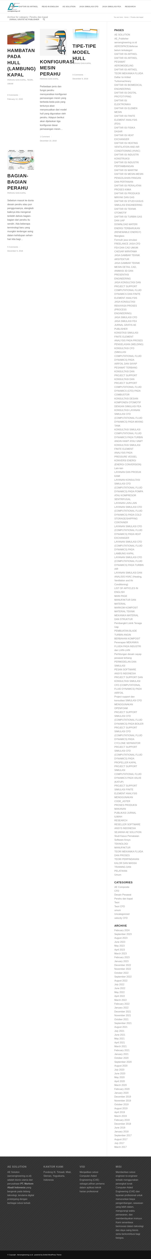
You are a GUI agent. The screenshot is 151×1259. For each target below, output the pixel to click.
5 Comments (12, 247)
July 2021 (119, 1031)
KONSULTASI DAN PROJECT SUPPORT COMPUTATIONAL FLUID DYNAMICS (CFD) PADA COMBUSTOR (128, 387)
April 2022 (119, 996)
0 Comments (12, 95)
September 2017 (123, 1135)
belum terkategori (123, 50)
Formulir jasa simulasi (125, 240)
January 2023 (121, 961)
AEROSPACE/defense (126, 46)
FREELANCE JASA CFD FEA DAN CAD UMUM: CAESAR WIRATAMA (127, 247)
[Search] (44, 19)
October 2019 (121, 1104)
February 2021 (122, 1050)
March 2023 (120, 953)
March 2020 (120, 1085)
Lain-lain (118, 468)
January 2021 (121, 1054)
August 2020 (121, 1065)
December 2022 (122, 965)
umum (10, 84)
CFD (116, 891)
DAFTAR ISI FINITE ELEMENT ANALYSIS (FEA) (125, 120)
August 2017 (121, 1139)
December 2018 (122, 1124)
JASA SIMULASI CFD (125, 317)
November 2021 (122, 1015)
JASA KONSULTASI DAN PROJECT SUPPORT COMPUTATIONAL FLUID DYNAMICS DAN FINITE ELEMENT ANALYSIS (128, 290)
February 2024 (122, 930)
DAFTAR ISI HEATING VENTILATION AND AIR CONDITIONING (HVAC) (127, 147)
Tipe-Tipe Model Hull (84, 52)
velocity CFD (121, 918)
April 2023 (119, 949)
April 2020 (119, 1081)
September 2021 (123, 1023)
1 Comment (45, 137)
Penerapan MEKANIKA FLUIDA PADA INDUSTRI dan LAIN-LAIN (127, 646)
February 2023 (122, 957)
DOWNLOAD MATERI (126, 224)
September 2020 (123, 1062)
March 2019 (120, 1116)
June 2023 (119, 942)
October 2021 (121, 1019)
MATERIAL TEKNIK (124, 611)
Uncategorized (121, 914)
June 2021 (119, 1035)
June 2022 (119, 988)
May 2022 (119, 992)
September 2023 (123, 934)
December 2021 (122, 1011)
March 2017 (120, 1147)
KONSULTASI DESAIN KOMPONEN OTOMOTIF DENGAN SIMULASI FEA (127, 402)
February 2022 (122, 1004)
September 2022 (123, 976)
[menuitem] (12, 6)
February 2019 (122, 1120)
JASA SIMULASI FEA (125, 321)
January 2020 (121, 1093)
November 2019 (122, 1100)
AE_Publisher (121, 38)
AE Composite (121, 887)
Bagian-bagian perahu (17, 182)
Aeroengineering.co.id (25, 1255)
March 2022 (120, 1000)
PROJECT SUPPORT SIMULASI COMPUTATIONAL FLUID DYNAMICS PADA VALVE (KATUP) (128, 774)
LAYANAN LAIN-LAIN (125, 503)
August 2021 (121, 1027)
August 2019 (121, 1108)
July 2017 (119, 1143)
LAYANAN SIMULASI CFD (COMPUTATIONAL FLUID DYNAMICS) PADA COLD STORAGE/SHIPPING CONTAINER (128, 515)
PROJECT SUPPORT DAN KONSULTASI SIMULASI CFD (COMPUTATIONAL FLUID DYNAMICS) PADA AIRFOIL (128, 685)
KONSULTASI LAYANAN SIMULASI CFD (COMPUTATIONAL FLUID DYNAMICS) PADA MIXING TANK (128, 418)
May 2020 (119, 1077)
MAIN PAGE (120, 596)
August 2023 (121, 938)
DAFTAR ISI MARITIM (126, 170)
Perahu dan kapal (16, 80)
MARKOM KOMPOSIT (126, 607)
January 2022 (121, 1007)
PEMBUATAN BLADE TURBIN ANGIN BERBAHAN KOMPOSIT (127, 635)
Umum (117, 875)
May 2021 (119, 1038)
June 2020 (119, 1073)
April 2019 (119, 1112)
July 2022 (119, 984)
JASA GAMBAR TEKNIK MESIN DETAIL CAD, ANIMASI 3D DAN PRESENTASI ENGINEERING (127, 271)
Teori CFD (119, 906)
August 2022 (121, 980)
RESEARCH (120, 820)
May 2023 (119, 946)
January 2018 (121, 1131)
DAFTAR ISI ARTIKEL (125, 54)
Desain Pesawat (122, 894)
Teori (30, 80)
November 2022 (122, 969)
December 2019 (122, 1096)
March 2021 (120, 1046)
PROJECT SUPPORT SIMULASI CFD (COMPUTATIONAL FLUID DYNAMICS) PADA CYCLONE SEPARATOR (128, 735)
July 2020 (119, 1069)
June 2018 (119, 1127)
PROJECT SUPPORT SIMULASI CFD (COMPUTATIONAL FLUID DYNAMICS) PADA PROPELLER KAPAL (128, 755)
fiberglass (119, 236)
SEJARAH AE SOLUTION (127, 832)
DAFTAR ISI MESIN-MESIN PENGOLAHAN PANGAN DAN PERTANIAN (128, 178)
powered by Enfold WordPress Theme (47, 1255)
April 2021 (119, 1042)
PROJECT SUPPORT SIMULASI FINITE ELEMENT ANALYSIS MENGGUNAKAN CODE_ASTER (125, 793)
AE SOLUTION (122, 34)
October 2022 (121, 973)
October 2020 (121, 1058)
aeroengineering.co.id (125, 42)
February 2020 (122, 1089)
